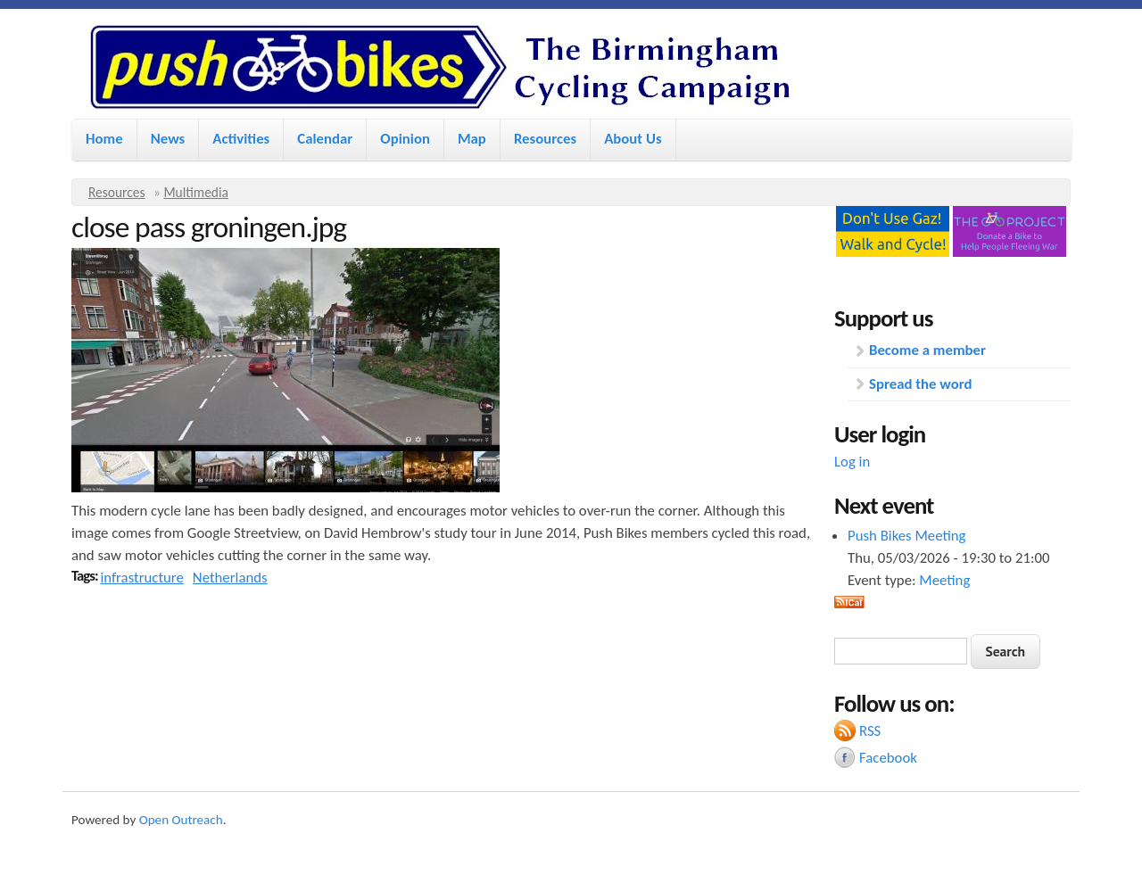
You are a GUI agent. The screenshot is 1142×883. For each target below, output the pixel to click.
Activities (240, 138)
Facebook (888, 757)
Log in (852, 461)
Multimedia (195, 192)
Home (104, 138)
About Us (632, 138)
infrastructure (141, 577)
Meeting (944, 580)
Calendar (324, 138)
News (168, 138)
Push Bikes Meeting (906, 535)
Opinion (405, 138)
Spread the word (920, 384)
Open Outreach (181, 820)
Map (472, 138)
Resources (545, 138)
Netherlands (230, 577)
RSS (870, 731)
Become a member (927, 350)
